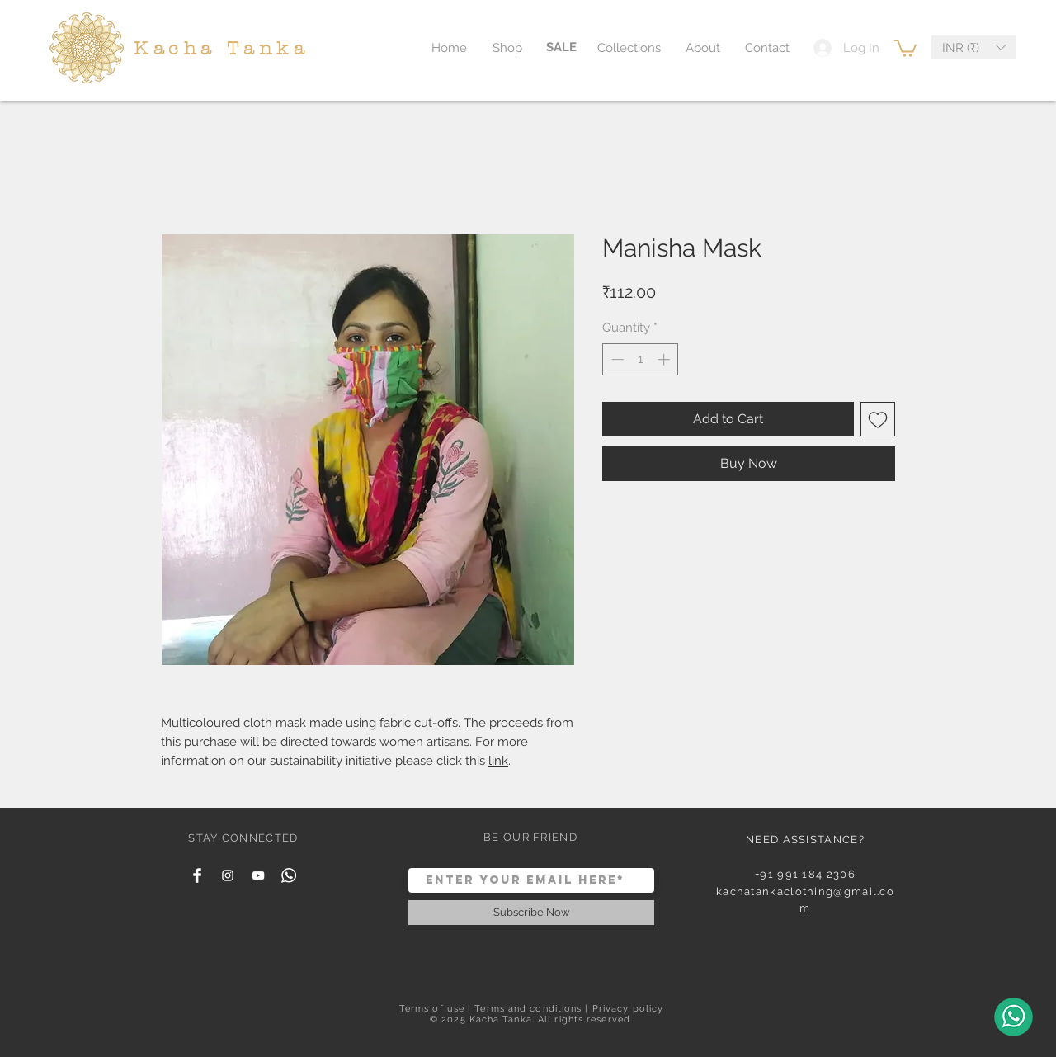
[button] (905, 47)
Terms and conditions (528, 1008)
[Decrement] (616, 359)
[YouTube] (258, 875)
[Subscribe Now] (531, 912)
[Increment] (665, 359)
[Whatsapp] (288, 875)
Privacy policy (627, 1008)
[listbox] (973, 47)
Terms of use (431, 1008)
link (498, 760)
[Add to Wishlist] (877, 419)
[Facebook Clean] (197, 875)
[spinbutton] (640, 359)
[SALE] (561, 47)
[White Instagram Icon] (227, 875)
